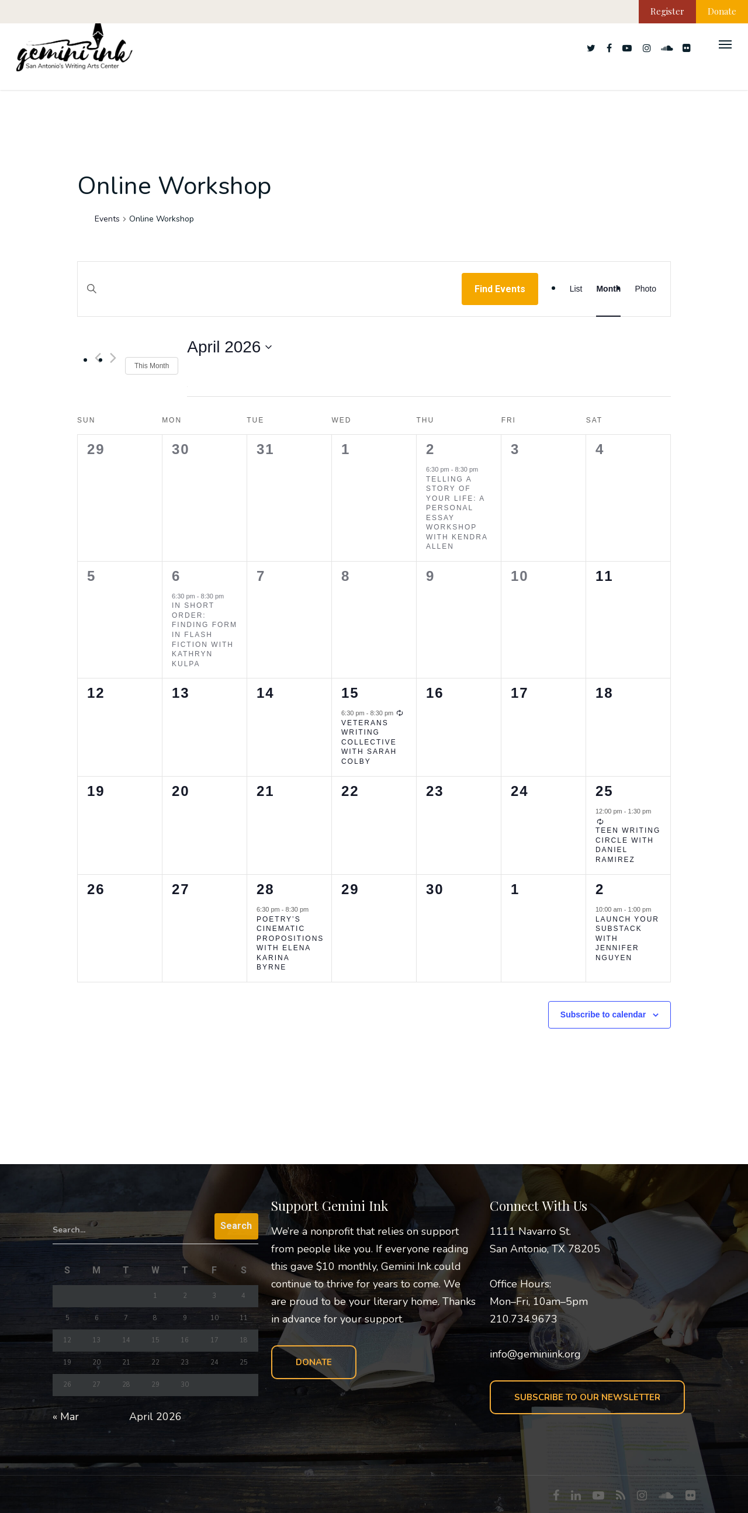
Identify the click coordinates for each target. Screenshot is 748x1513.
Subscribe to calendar (603, 1014)
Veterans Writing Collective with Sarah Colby (369, 742)
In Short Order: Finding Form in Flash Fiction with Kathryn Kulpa (204, 634)
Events (107, 218)
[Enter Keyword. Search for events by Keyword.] (270, 300)
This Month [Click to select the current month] (151, 366)
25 (604, 791)
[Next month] (113, 357)
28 (266, 889)
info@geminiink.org (535, 1354)
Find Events (500, 289)
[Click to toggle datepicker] (229, 347)
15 (350, 693)
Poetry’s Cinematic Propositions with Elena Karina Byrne (290, 943)
